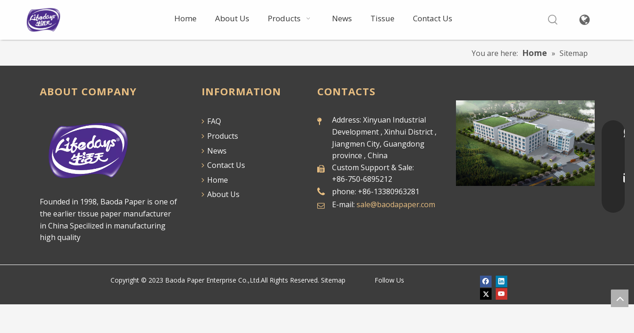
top (619, 298)
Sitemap (333, 280)
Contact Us (223, 165)
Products (220, 136)
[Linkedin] (501, 281)
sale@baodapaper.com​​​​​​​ (396, 204)
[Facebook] (486, 281)
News (214, 151)
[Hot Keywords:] (553, 20)
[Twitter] (486, 293)
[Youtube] (501, 293)
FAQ (211, 121)
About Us (221, 194)
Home (215, 180)
